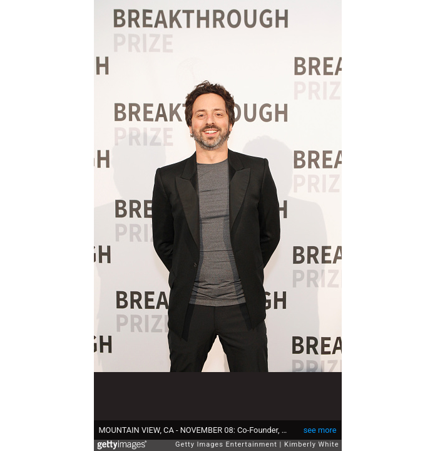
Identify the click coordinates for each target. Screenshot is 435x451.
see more (320, 430)
